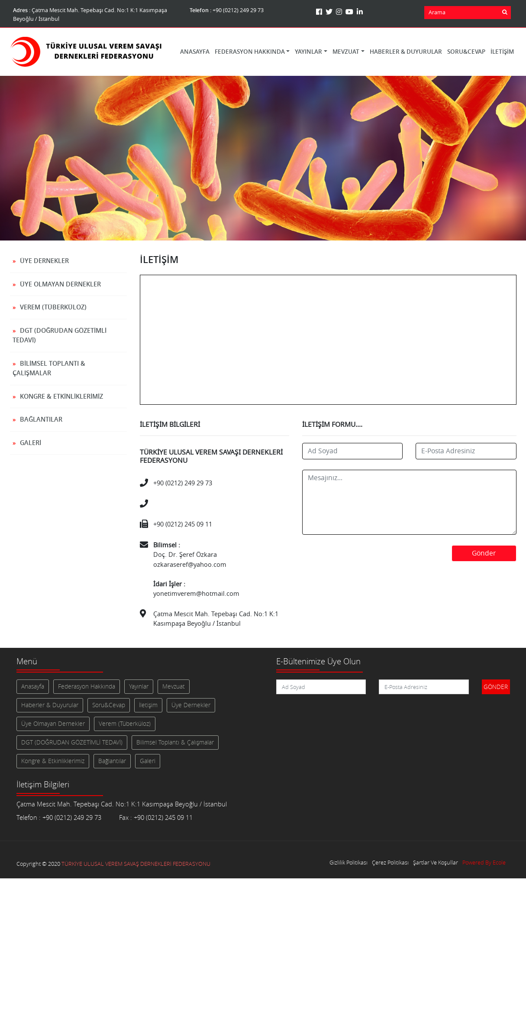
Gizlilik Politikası (348, 862)
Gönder (484, 553)
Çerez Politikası (390, 862)
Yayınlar (138, 686)
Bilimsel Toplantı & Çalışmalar (49, 368)
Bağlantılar (41, 419)
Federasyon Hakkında (86, 686)
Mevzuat (173, 686)
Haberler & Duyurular (406, 51)
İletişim (502, 51)
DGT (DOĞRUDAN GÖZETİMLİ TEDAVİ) (59, 335)
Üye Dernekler (44, 261)
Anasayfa (195, 51)
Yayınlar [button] (308, 51)
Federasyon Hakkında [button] (250, 51)
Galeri (30, 443)
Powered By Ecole (484, 862)
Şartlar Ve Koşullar (435, 862)
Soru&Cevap (466, 51)
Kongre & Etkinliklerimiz (61, 396)
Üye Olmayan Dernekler (60, 284)
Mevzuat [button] (345, 51)
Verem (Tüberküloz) (53, 307)
